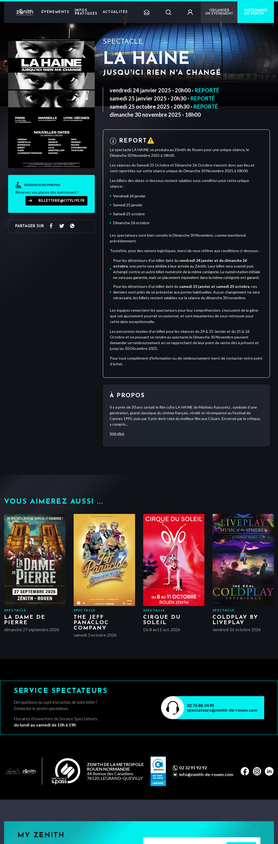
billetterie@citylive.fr (61, 201)
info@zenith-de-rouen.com (206, 774)
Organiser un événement (219, 12)
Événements (55, 12)
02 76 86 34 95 (200, 705)
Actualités (115, 12)
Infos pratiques (86, 12)
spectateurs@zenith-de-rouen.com (222, 710)
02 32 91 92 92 (193, 767)
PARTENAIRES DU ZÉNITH (255, 12)
